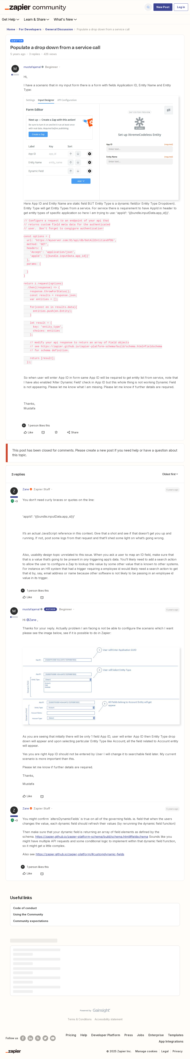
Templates (175, 1035)
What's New (66, 19)
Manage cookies (146, 1051)
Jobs (140, 1035)
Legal (165, 1051)
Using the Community (28, 914)
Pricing (71, 1035)
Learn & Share (37, 19)
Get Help (11, 19)
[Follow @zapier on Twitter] (45, 1038)
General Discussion (59, 29)
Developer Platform (105, 1035)
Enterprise (156, 1035)
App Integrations (171, 1041)
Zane (25, 489)
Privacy (178, 1051)
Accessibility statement (109, 1019)
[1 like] (36, 425)
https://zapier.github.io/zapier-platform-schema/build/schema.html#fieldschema (91, 836)
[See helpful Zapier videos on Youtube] (53, 1038)
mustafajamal (32, 67)
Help (83, 1035)
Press (128, 1035)
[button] (162, 7)
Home (11, 29)
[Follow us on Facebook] (23, 1038)
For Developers (30, 29)
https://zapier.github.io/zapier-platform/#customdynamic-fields (80, 854)
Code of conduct (25, 908)
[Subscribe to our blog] (38, 1038)
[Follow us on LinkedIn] (30, 1038)
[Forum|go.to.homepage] (36, 7)
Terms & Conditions (80, 1019)
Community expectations (30, 921)
